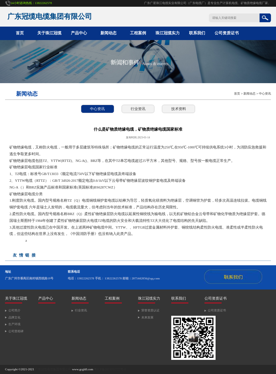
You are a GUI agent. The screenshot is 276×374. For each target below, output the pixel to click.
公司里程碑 (16, 331)
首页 (20, 33)
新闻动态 (108, 33)
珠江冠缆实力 (167, 33)
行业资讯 (138, 109)
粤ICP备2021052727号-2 (110, 369)
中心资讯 (265, 93)
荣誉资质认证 (150, 310)
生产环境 (14, 324)
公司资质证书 (227, 33)
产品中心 (79, 33)
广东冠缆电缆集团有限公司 (53, 369)
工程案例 (138, 33)
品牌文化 (14, 317)
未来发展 (147, 317)
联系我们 (197, 33)
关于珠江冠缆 (49, 33)
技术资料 (178, 109)
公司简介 (14, 310)
